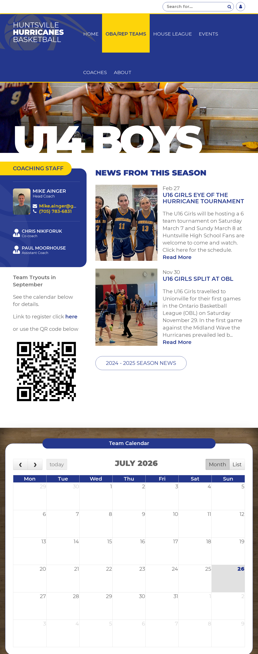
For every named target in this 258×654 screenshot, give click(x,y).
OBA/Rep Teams (126, 34)
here (71, 316)
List (237, 464)
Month (217, 464)
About (122, 72)
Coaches (95, 72)
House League (172, 34)
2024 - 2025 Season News (141, 363)
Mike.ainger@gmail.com (67, 206)
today (57, 464)
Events (208, 34)
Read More (177, 257)
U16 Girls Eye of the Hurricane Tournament (203, 198)
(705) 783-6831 (55, 211)
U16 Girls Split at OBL (198, 278)
